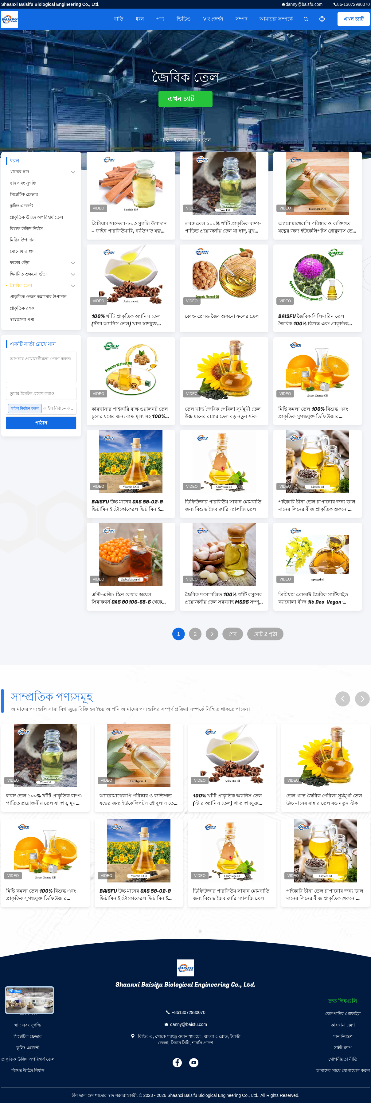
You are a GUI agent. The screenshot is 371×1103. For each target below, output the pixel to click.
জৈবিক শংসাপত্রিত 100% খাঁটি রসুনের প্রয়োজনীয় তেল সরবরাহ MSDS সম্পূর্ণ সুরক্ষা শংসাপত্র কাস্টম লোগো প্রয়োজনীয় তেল (223, 598)
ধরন (139, 19)
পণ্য (160, 19)
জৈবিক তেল (21, 285)
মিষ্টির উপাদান (22, 239)
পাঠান (41, 422)
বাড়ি (118, 19)
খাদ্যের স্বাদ (19, 171)
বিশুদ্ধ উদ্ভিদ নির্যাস (26, 228)
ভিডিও (184, 19)
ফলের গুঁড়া (19, 262)
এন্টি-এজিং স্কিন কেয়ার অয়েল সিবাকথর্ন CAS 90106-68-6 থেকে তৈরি (127, 598)
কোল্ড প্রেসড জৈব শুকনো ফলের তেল (222, 316)
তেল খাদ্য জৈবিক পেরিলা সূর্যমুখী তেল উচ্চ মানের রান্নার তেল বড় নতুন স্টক (223, 412)
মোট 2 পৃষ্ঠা (265, 634)
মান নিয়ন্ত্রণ (342, 1036)
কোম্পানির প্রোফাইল (343, 1013)
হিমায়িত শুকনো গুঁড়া (28, 274)
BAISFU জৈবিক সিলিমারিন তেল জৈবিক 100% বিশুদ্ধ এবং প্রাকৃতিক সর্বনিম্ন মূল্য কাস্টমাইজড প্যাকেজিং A (315, 320)
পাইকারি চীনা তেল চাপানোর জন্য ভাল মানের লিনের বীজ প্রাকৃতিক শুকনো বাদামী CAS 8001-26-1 (316, 505)
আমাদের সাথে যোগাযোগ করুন (343, 1070)
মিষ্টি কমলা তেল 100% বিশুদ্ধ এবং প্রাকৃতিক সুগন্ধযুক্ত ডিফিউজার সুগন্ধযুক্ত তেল (313, 412)
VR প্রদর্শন (213, 19)
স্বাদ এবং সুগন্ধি (23, 183)
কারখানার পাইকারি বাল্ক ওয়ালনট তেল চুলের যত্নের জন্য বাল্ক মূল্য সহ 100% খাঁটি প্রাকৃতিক (130, 412)
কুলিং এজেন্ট (21, 205)
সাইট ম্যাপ (343, 1047)
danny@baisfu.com (304, 4)
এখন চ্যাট (354, 19)
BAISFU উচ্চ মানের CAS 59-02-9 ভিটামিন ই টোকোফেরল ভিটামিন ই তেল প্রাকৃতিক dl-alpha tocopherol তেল (130, 505)
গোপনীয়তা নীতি (342, 1059)
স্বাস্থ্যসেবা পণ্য (22, 319)
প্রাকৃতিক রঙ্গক (22, 308)
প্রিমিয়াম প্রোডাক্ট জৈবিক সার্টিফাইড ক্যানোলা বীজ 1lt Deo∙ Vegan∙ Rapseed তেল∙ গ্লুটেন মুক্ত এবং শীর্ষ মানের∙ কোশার (314, 598)
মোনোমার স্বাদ (22, 251)
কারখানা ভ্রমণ (343, 1025)
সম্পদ (241, 19)
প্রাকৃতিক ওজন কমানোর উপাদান (38, 296)
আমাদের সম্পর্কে (276, 19)
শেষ (232, 634)
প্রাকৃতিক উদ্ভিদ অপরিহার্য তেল (36, 217)
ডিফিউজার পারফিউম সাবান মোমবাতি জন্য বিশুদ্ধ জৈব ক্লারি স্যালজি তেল (223, 505)
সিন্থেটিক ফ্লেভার (24, 194)
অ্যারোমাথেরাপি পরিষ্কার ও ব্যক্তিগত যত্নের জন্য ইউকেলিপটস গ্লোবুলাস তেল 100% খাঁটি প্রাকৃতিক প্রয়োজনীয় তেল (317, 227)
